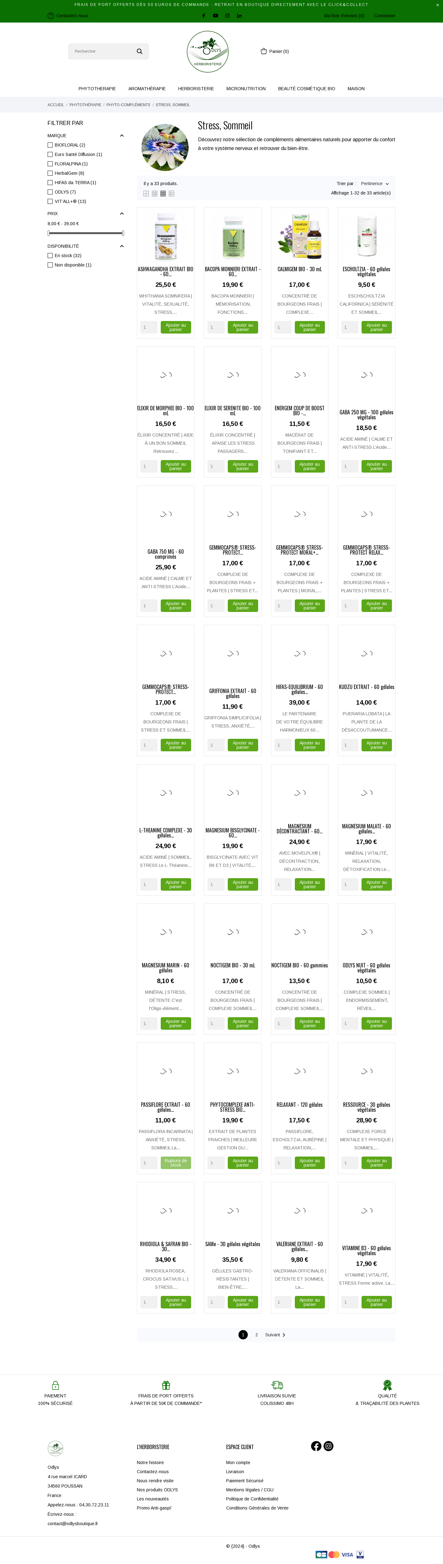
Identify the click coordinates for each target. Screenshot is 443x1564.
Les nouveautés (153, 1498)
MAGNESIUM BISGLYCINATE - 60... (233, 833)
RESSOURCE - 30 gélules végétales (366, 1107)
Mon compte (238, 1462)
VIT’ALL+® (70, 201)
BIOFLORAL (70, 145)
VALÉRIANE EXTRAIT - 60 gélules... (299, 1247)
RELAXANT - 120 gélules (300, 1105)
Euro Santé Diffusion (78, 154)
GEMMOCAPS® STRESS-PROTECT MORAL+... (299, 550)
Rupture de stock (176, 1163)
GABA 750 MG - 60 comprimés (166, 554)
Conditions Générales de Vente (257, 1507)
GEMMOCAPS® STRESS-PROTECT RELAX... (366, 550)
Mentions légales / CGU (250, 1489)
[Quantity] (149, 327)
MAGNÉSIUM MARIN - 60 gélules (165, 968)
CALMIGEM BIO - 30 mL (300, 270)
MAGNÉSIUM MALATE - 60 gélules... (366, 829)
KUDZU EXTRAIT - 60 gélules (366, 687)
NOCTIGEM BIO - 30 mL (233, 966)
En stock (68, 255)
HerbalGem (69, 173)
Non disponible (73, 264)
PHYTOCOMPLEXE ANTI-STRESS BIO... (232, 1107)
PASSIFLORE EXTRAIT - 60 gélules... (165, 1107)
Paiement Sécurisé (244, 1480)
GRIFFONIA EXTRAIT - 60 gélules (232, 694)
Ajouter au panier (176, 327)
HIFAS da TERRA (75, 182)
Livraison (235, 1471)
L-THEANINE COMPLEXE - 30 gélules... (165, 833)
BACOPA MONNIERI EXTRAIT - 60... (233, 272)
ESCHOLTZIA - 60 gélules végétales (366, 272)
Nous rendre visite (155, 1480)
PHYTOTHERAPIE (97, 88)
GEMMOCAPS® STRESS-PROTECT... (232, 550)
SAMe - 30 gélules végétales (232, 1244)
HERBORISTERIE (196, 88)
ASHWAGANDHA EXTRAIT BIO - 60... (165, 272)
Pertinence (372, 184)
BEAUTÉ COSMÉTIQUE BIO (306, 88)
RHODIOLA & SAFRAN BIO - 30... (165, 1247)
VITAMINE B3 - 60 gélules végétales (366, 1251)
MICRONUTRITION (246, 88)
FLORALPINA (71, 163)
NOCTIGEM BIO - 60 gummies (299, 966)
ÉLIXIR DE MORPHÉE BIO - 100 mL (165, 411)
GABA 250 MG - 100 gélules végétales (366, 415)
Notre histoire (150, 1462)
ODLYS (65, 191)
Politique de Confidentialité (252, 1498)
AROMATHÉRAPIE (147, 88)
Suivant (276, 1335)
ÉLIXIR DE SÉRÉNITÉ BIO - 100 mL (233, 411)
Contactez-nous (153, 1471)
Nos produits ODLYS (157, 1489)
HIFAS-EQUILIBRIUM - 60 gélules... (299, 690)
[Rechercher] (108, 51)
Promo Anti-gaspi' (154, 1507)
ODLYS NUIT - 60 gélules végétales (366, 968)
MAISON (356, 88)
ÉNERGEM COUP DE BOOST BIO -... (300, 411)
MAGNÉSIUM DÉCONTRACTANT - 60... (299, 829)
